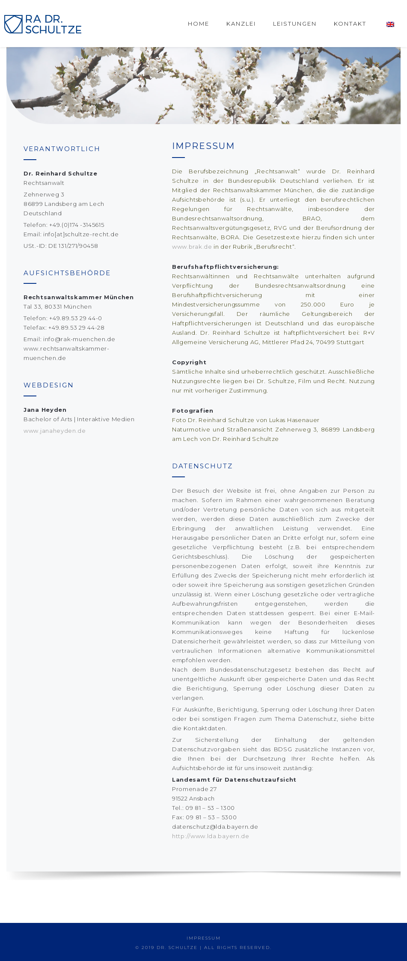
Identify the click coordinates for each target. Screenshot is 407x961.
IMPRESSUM (204, 938)
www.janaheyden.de (55, 430)
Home (198, 23)
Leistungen (295, 23)
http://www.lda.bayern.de (211, 836)
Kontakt (350, 23)
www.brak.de (192, 246)
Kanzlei (241, 23)
